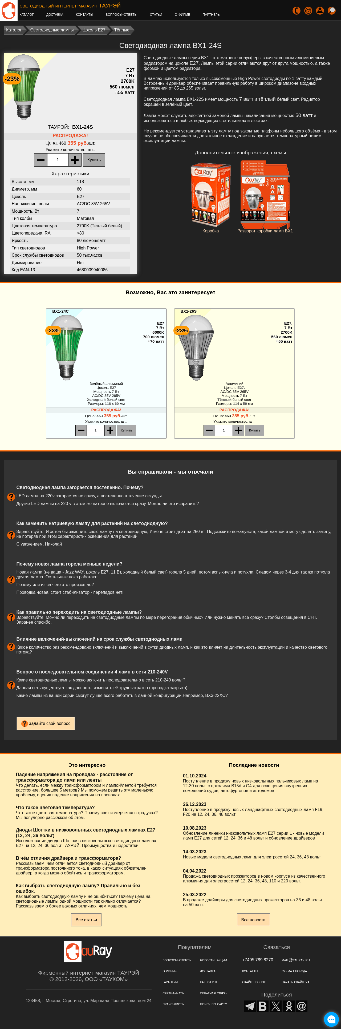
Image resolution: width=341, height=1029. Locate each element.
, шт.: (70, 149)
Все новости (253, 920)
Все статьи (86, 920)
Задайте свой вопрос (50, 723)
